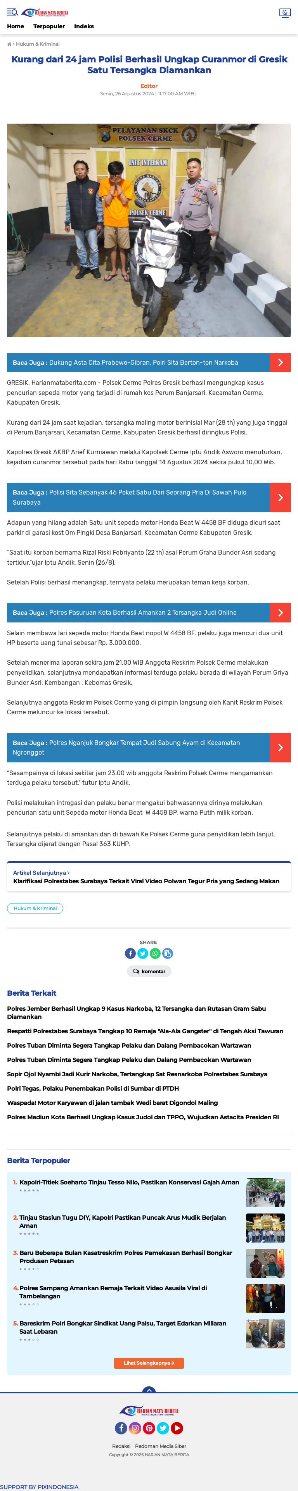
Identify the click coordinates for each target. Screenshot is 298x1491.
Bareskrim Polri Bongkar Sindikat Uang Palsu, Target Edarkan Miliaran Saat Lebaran (122, 1327)
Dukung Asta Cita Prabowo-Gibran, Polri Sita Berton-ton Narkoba (143, 362)
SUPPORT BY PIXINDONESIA (39, 1487)
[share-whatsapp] (155, 953)
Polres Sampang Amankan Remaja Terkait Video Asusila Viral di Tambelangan (113, 1292)
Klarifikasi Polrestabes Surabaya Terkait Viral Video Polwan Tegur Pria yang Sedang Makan (146, 881)
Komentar (149, 970)
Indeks (84, 26)
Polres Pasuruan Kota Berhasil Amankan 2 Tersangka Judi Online (143, 612)
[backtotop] (149, 1393)
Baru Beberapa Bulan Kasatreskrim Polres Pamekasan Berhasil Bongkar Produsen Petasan (125, 1257)
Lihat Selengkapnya (149, 1363)
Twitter (166, 1431)
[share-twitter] (142, 953)
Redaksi (121, 1446)
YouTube (182, 1431)
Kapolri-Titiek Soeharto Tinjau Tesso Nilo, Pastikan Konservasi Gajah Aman (129, 1182)
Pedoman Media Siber (160, 1446)
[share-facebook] (130, 953)
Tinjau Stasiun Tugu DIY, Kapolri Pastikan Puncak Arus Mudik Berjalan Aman (122, 1221)
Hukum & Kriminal (35, 908)
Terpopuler (49, 26)
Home (15, 26)
